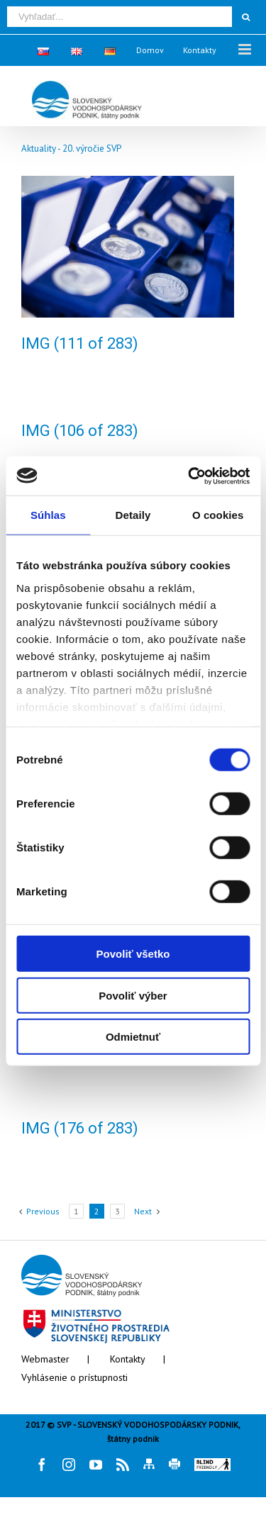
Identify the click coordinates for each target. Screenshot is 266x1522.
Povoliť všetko (133, 954)
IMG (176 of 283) (79, 1128)
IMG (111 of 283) (79, 343)
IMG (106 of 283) (79, 431)
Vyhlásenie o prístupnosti (74, 1377)
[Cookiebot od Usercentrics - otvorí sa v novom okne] (189, 475)
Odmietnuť (133, 1037)
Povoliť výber (133, 995)
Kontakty (127, 1359)
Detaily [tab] (133, 515)
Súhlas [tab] (48, 515)
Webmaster (45, 1359)
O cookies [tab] (218, 515)
